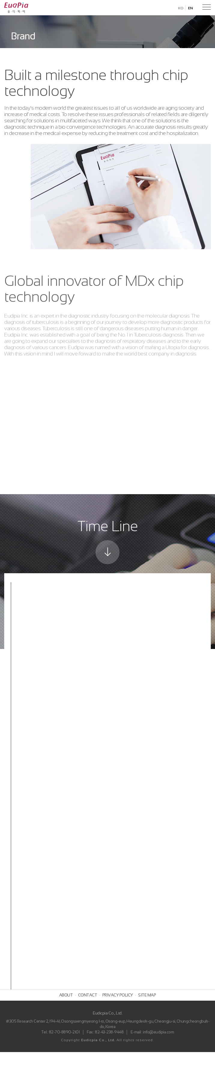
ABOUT (66, 1020)
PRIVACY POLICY (117, 1020)
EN (190, 8)
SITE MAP (147, 1020)
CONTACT (87, 1020)
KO (180, 8)
